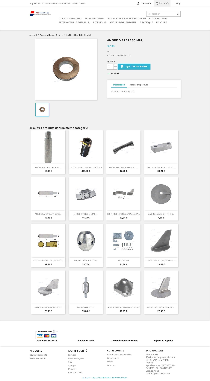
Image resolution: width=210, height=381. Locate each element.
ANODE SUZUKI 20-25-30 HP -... (161, 307)
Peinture (161, 22)
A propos (72, 365)
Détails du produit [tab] (138, 84)
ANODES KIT (123, 260)
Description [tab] (119, 84)
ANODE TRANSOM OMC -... (86, 214)
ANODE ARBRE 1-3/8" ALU (85, 260)
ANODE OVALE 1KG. (86, 307)
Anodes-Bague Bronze (122, 22)
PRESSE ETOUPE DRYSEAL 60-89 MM (86, 167)
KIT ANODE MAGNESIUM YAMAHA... (123, 214)
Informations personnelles (119, 354)
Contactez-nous (75, 372)
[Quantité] (110, 67)
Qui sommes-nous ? (70, 18)
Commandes (113, 358)
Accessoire (99, 22)
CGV (70, 362)
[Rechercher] (163, 14)
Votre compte (115, 350)
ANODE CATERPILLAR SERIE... (48, 167)
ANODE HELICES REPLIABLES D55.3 (123, 307)
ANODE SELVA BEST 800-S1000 (48, 307)
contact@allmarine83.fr (158, 373)
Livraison (72, 355)
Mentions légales (76, 358)
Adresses (111, 365)
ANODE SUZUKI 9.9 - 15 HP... (161, 214)
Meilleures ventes (37, 358)
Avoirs (110, 361)
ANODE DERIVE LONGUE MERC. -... (161, 260)
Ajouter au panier (134, 66)
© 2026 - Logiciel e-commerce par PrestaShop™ (105, 377)
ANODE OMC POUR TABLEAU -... (123, 167)
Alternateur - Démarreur (74, 22)
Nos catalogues (94, 18)
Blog (178, 3)
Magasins (72, 369)
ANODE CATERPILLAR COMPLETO (48, 260)
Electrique (146, 22)
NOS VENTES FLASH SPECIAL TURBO (127, 18)
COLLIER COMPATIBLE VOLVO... (161, 167)
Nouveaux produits (38, 355)
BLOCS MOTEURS (158, 18)
